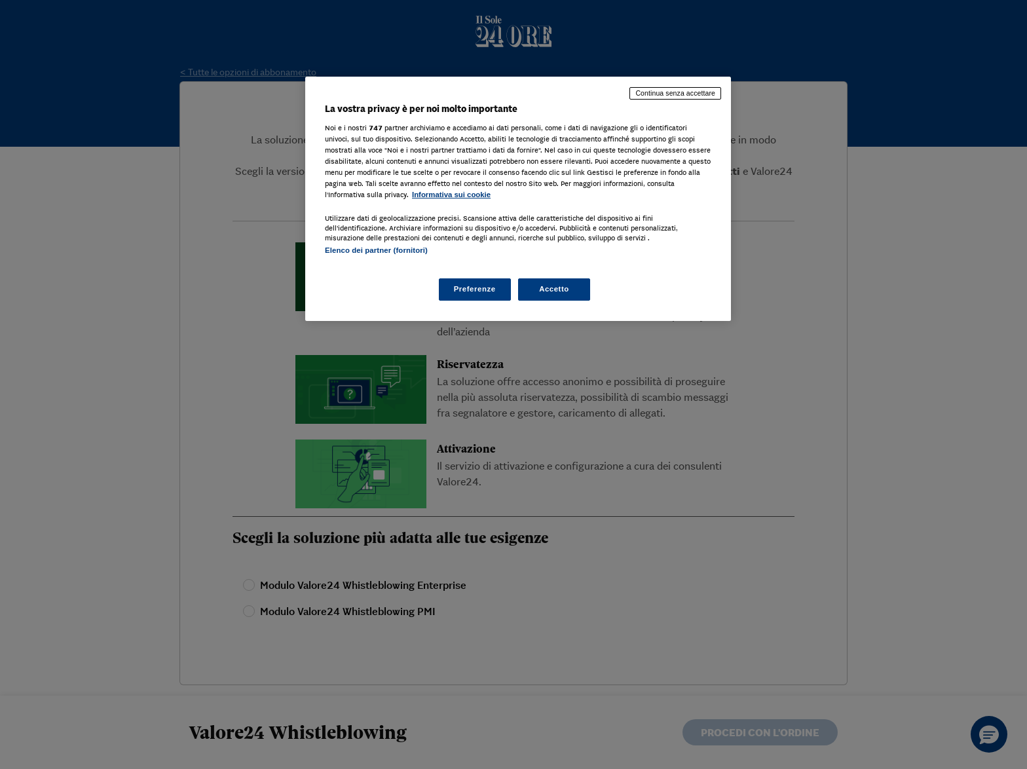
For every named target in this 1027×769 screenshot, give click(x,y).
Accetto (554, 289)
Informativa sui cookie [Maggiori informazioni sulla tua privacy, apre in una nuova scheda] (451, 194)
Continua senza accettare (675, 93)
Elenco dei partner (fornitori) (376, 250)
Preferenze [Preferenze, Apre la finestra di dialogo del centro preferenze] (475, 289)
